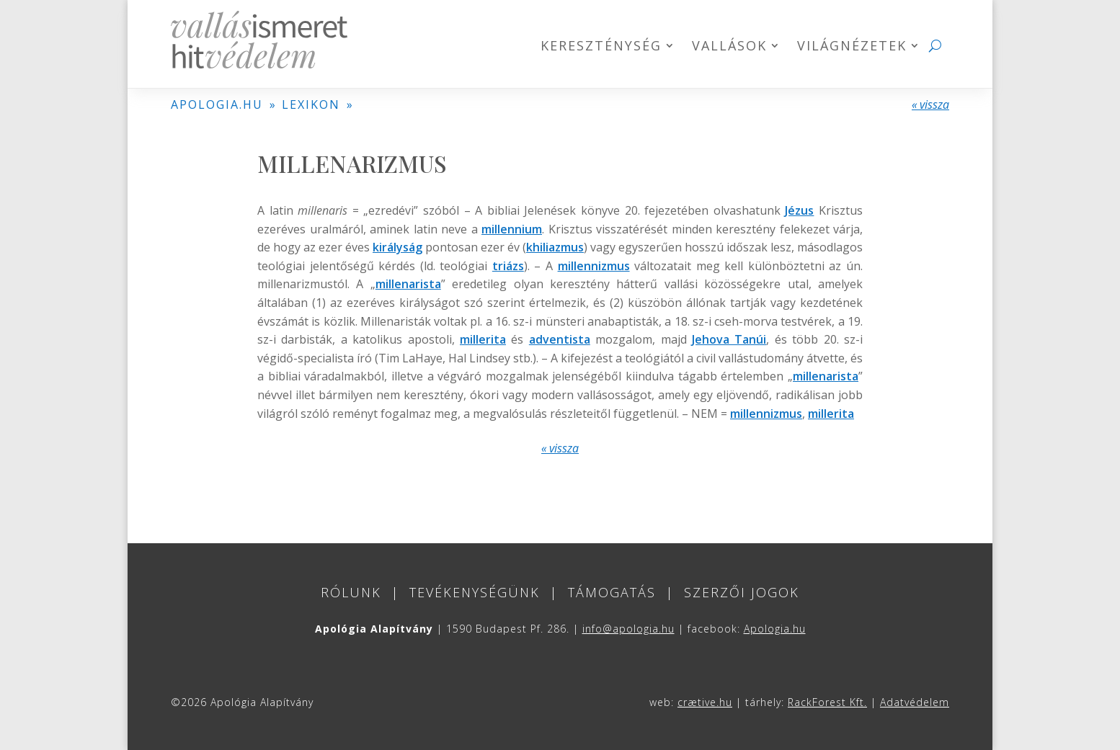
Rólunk (351, 592)
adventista (559, 339)
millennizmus (594, 266)
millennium (511, 229)
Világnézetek (852, 47)
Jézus (799, 210)
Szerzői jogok (741, 592)
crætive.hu (704, 702)
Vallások (729, 47)
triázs (508, 266)
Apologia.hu (775, 628)
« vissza (930, 104)
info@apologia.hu (628, 628)
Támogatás (612, 592)
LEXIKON (311, 104)
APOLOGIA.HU (217, 104)
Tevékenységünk (474, 592)
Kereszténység (601, 47)
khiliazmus (555, 247)
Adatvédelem (914, 702)
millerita (483, 339)
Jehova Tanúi (729, 339)
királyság (397, 247)
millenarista (408, 284)
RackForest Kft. (827, 702)
